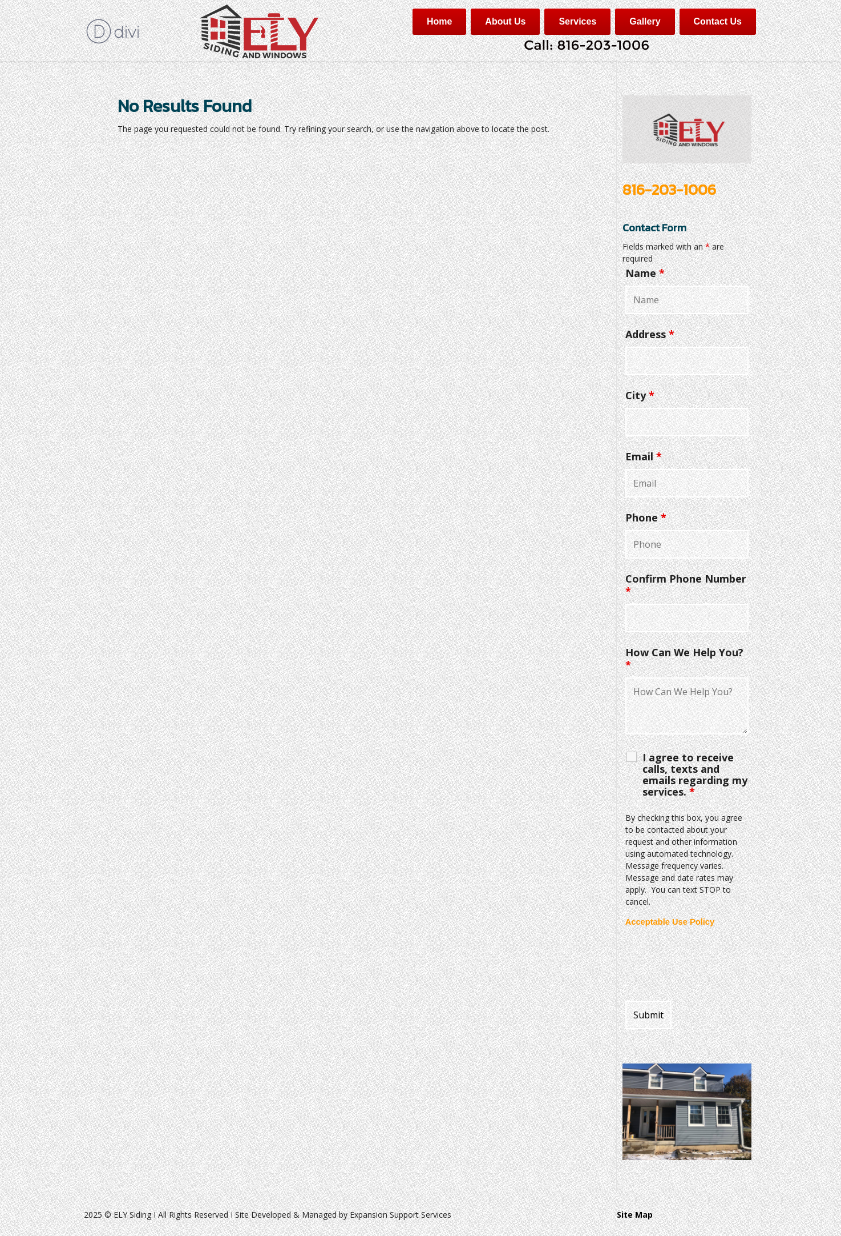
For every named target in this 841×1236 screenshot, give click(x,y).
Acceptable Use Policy (669, 921)
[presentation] (712, 964)
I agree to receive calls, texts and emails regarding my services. (694, 774)
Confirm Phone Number (685, 585)
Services (577, 21)
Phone (645, 517)
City (639, 395)
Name (645, 273)
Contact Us (718, 21)
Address (649, 334)
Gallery (644, 21)
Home (439, 21)
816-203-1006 (669, 189)
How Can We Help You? (684, 658)
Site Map (635, 1214)
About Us (505, 21)
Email (643, 456)
